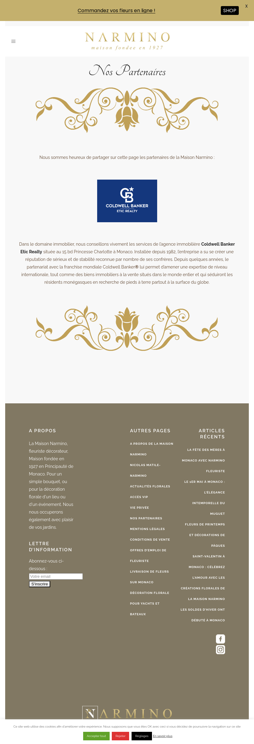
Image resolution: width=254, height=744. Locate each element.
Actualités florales (150, 486)
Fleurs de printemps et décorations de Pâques (205, 535)
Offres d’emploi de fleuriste (148, 556)
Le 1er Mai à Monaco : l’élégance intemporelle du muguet (204, 497)
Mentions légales (147, 529)
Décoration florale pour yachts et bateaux (149, 603)
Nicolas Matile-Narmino (145, 470)
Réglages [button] (141, 736)
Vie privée (139, 507)
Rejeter (120, 736)
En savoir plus (162, 736)
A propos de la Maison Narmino (151, 449)
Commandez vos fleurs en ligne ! (116, 10)
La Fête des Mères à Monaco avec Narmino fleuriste (203, 460)
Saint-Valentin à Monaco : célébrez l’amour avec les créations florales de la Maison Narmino (203, 578)
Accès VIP (139, 497)
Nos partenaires (146, 518)
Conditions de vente (150, 539)
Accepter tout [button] (96, 736)
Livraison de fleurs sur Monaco (149, 577)
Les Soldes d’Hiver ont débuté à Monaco (203, 615)
